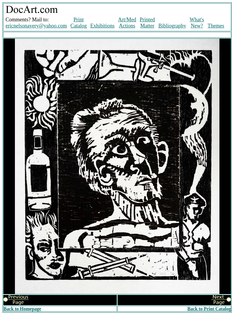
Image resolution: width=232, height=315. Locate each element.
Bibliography (172, 26)
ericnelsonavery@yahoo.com (36, 26)
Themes (215, 26)
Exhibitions (102, 26)
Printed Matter (147, 23)
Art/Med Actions (127, 23)
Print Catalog (78, 23)
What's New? (197, 23)
